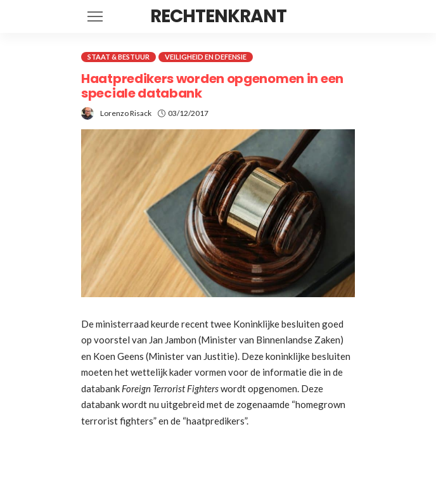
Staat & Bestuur (118, 57)
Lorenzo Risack (125, 113)
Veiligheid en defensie (206, 57)
